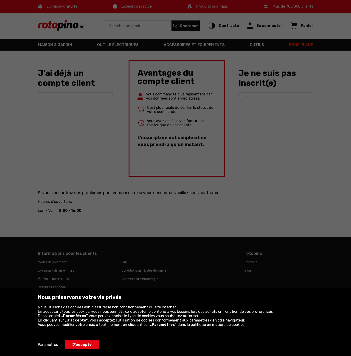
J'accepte (82, 344)
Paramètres (48, 344)
